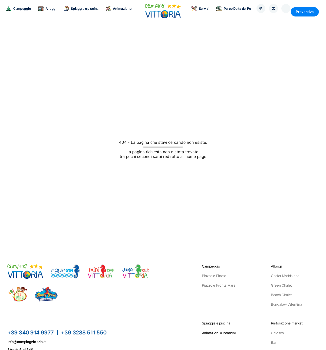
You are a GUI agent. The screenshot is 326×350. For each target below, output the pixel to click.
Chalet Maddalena (285, 276)
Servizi (197, 11)
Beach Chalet (281, 295)
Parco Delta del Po (230, 11)
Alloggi (50, 11)
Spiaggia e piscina (84, 11)
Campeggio (21, 11)
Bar (273, 342)
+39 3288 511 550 (84, 332)
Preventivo (305, 12)
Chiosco (277, 333)
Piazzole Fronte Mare (219, 285)
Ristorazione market (287, 323)
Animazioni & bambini (219, 333)
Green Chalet (281, 285)
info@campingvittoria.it (26, 342)
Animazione (122, 11)
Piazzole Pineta (214, 276)
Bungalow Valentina (286, 304)
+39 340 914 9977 (30, 332)
